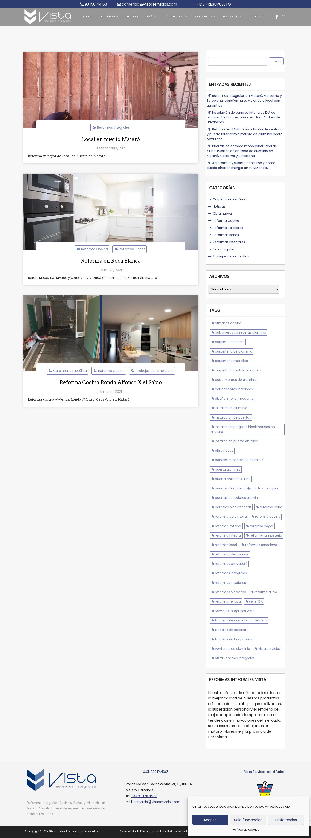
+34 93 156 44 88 (144, 796)
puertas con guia (264, 488)
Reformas (107, 16)
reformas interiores (230, 582)
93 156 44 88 (93, 4)
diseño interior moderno (234, 398)
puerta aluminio (228, 469)
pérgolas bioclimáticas (233, 507)
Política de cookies (246, 830)
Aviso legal (127, 831)
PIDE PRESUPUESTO (213, 4)
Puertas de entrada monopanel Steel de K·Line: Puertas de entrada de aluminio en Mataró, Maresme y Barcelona (242, 151)
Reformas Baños (132, 249)
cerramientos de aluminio (236, 379)
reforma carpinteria (231, 516)
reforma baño (271, 507)
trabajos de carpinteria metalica (241, 620)
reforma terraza (228, 601)
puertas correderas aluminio (238, 497)
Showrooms (205, 16)
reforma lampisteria (266, 535)
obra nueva (224, 450)
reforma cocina (267, 516)
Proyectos (232, 16)
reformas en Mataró (231, 563)
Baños (151, 16)
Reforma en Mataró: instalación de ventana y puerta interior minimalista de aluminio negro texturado (244, 134)
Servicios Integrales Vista (235, 611)
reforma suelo (265, 592)
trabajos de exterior (230, 629)
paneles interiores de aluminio (239, 460)
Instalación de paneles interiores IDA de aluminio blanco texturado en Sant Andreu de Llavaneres (243, 117)
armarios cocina (228, 323)
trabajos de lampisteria (233, 639)
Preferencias (286, 819)
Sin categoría (223, 249)
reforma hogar (261, 526)
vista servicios (269, 648)
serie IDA (256, 601)
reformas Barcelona (261, 545)
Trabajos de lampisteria (155, 370)
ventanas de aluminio (232, 648)
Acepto (210, 819)
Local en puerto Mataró (111, 139)
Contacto (258, 16)
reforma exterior (228, 526)
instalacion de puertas (233, 417)
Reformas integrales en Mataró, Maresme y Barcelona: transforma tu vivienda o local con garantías (244, 100)
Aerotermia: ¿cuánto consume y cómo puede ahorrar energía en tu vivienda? (241, 165)
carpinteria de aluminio (233, 351)
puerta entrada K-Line (232, 479)
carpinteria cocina (229, 342)
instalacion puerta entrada (236, 441)
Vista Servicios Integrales (235, 658)
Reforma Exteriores (228, 227)
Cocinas (132, 16)
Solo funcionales (248, 819)
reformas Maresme (230, 592)
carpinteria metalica (231, 360)
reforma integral (228, 535)
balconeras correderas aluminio (240, 332)
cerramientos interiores (234, 389)
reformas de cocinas (232, 554)
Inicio (86, 16)
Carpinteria (175, 16)
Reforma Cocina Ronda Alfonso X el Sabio (110, 382)
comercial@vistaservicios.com (147, 4)
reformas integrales (231, 573)
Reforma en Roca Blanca (111, 261)
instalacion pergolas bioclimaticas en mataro (243, 429)
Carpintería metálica (70, 370)
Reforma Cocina (94, 249)
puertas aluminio (228, 488)
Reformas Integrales (113, 127)
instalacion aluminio (231, 408)
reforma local (226, 545)
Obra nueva (222, 213)
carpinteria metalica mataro (238, 370)
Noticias (219, 206)
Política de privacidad (150, 831)
